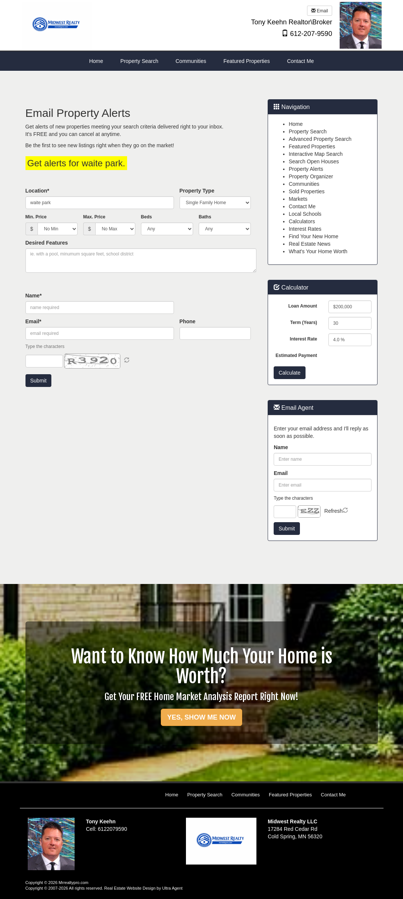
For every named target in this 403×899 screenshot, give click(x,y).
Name (281, 447)
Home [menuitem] (96, 61)
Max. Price (94, 217)
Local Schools (305, 214)
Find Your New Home (313, 236)
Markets (298, 199)
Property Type (197, 191)
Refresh (333, 511)
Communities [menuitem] (190, 61)
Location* (37, 191)
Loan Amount (302, 306)
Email (319, 10)
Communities (304, 184)
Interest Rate (303, 339)
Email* (33, 321)
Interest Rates (305, 229)
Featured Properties (312, 146)
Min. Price (36, 217)
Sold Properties (307, 191)
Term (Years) (303, 322)
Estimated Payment (296, 355)
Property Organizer (311, 176)
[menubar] (201, 61)
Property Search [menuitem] (139, 61)
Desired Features (46, 243)
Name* (33, 296)
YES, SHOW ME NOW (201, 717)
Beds (146, 217)
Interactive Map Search (316, 154)
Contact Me (302, 206)
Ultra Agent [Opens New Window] (172, 888)
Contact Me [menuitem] (300, 61)
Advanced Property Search (320, 139)
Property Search (308, 131)
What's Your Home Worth (318, 251)
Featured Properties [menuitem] (246, 61)
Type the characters (293, 498)
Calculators (302, 221)
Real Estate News (309, 244)
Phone (188, 321)
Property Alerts (306, 169)
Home (296, 124)
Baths (205, 217)
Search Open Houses (314, 161)
